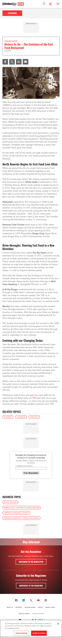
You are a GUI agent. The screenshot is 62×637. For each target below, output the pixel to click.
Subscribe (12, 13)
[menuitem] (5, 62)
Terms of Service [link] (24, 613)
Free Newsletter (31, 473)
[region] (31, 628)
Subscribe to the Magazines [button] (31, 585)
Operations (34, 417)
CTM (33, 398)
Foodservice (21, 417)
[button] (58, 4)
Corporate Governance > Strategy (16, 513)
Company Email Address (23, 466)
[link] (5, 62)
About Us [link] (10, 607)
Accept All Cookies (38, 633)
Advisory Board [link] (29, 607)
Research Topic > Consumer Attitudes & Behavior (21, 507)
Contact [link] (40, 607)
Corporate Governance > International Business (21, 518)
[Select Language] (50, 4)
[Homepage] (13, 4)
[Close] (58, 623)
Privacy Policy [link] (50, 607)
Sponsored (8, 417)
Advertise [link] (18, 607)
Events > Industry (10, 502)
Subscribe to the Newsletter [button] (31, 561)
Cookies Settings (38, 613)
